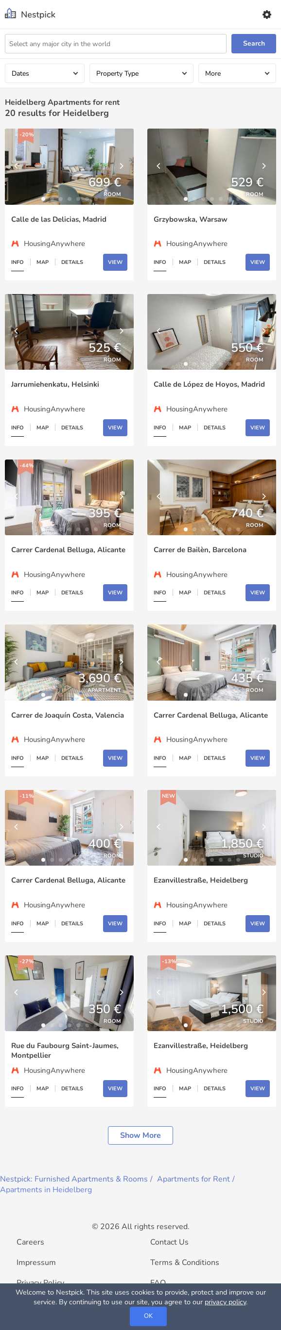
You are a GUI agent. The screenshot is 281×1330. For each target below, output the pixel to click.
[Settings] (266, 14)
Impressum (36, 1262)
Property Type (117, 73)
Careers (30, 1242)
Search (254, 43)
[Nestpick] (30, 14)
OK (148, 1316)
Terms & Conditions (184, 1262)
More (213, 73)
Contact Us (169, 1242)
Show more (140, 1135)
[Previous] (17, 166)
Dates (20, 73)
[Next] (121, 166)
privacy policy (225, 1302)
